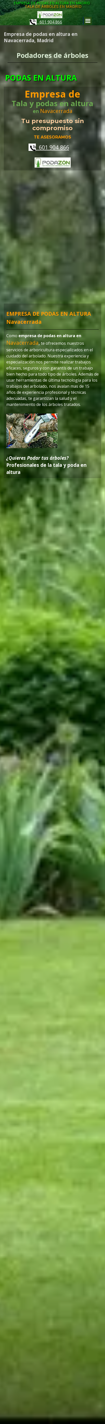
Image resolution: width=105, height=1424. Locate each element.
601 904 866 (46, 22)
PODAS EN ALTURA (41, 77)
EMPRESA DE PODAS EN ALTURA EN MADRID (52, 3)
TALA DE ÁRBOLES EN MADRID (53, 6)
